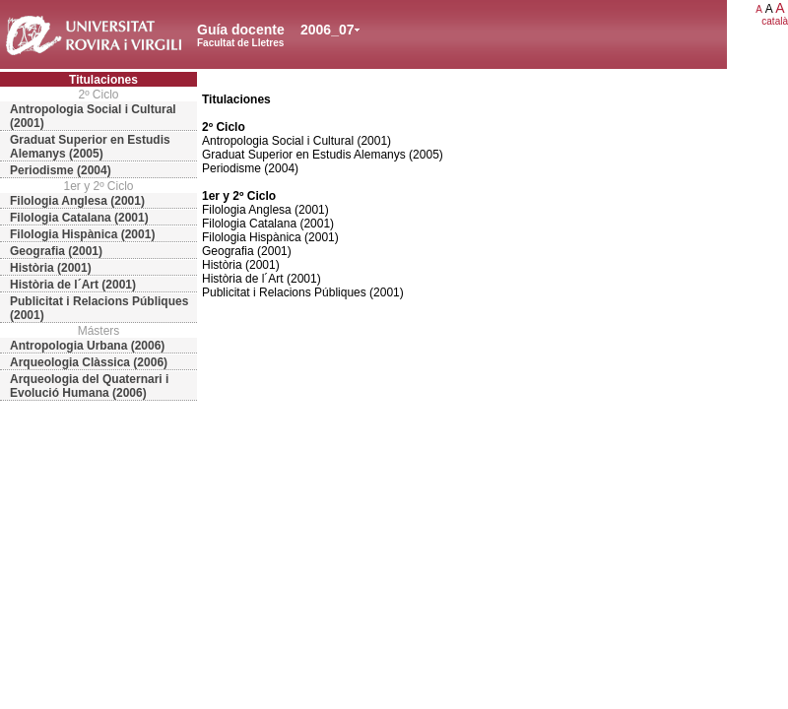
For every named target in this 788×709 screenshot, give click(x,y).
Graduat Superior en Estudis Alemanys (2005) (90, 147)
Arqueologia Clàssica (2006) (88, 362)
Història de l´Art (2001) (73, 284)
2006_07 (327, 29)
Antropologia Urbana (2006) (87, 346)
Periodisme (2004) (60, 170)
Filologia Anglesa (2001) (77, 201)
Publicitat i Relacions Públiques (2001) (99, 308)
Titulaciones (103, 80)
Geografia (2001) (56, 251)
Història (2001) (51, 268)
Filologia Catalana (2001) (79, 218)
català (774, 21)
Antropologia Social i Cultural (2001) (93, 116)
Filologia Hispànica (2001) (82, 234)
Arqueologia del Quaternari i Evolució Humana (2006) (89, 386)
